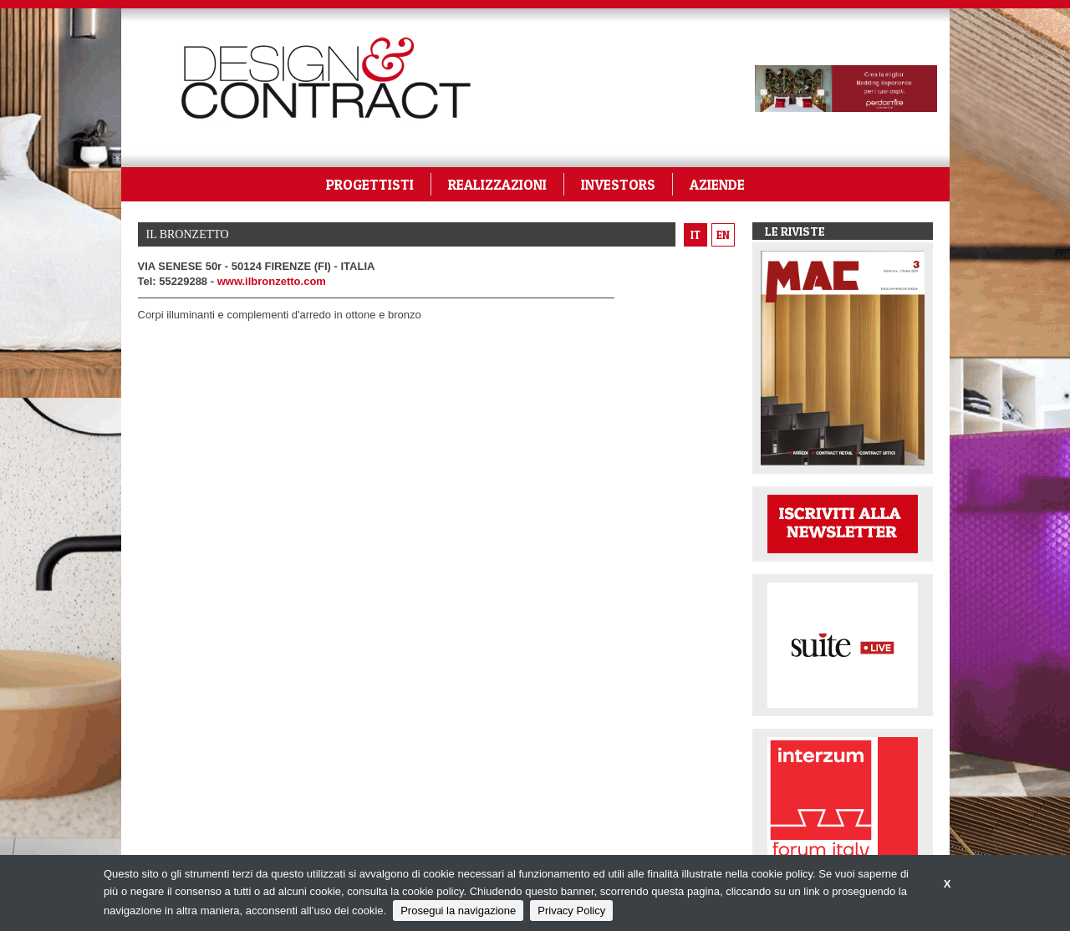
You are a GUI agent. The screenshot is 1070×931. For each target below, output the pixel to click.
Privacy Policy (571, 910)
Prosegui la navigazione (458, 910)
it (695, 235)
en (723, 235)
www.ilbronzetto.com (271, 281)
